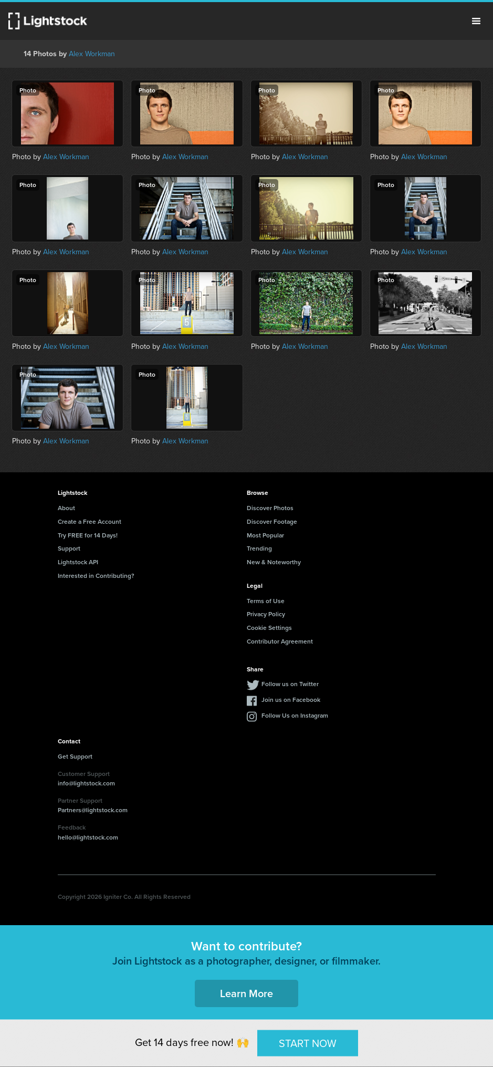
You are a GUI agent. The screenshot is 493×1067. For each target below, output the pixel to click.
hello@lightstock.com (88, 837)
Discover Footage (272, 521)
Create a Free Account (89, 521)
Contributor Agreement (280, 641)
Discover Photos (270, 507)
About (66, 507)
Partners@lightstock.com (93, 809)
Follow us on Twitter (290, 683)
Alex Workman (92, 53)
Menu (476, 21)
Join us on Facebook (290, 699)
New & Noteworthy (274, 561)
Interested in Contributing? (96, 575)
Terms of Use (266, 600)
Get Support (75, 756)
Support (69, 548)
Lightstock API (78, 561)
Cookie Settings (269, 627)
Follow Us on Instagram (294, 715)
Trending (259, 548)
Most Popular (265, 535)
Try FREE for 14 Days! (88, 535)
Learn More (246, 993)
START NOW (308, 1043)
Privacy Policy (266, 613)
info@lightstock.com (86, 783)
